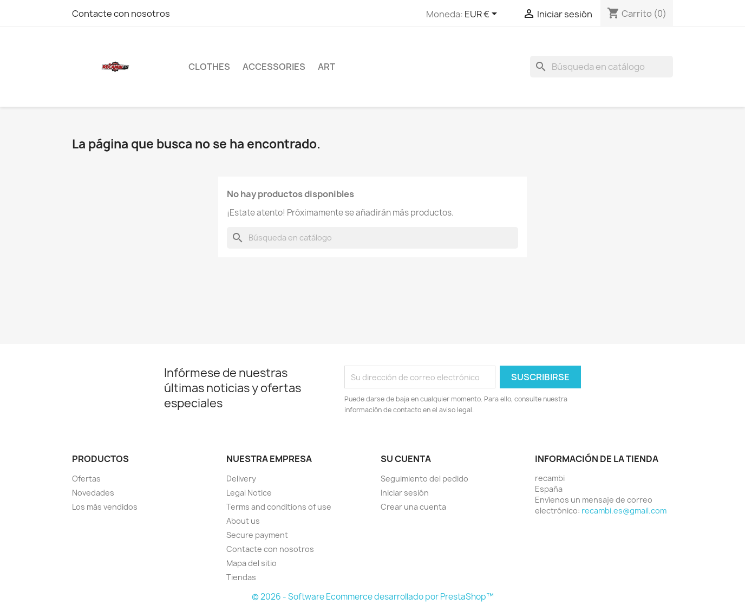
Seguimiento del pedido (424, 478)
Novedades (93, 492)
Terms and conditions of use (278, 507)
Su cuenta (406, 459)
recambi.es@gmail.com (623, 510)
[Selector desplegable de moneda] (483, 14)
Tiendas (241, 577)
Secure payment (257, 535)
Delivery (241, 478)
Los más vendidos (105, 507)
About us (243, 521)
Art (326, 67)
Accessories (274, 67)
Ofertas (86, 478)
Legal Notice (249, 492)
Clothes (209, 67)
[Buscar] (601, 66)
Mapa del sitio (251, 563)
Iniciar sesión (405, 492)
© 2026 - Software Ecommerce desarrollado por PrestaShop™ (373, 596)
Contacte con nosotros (121, 14)
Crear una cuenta (413, 507)
